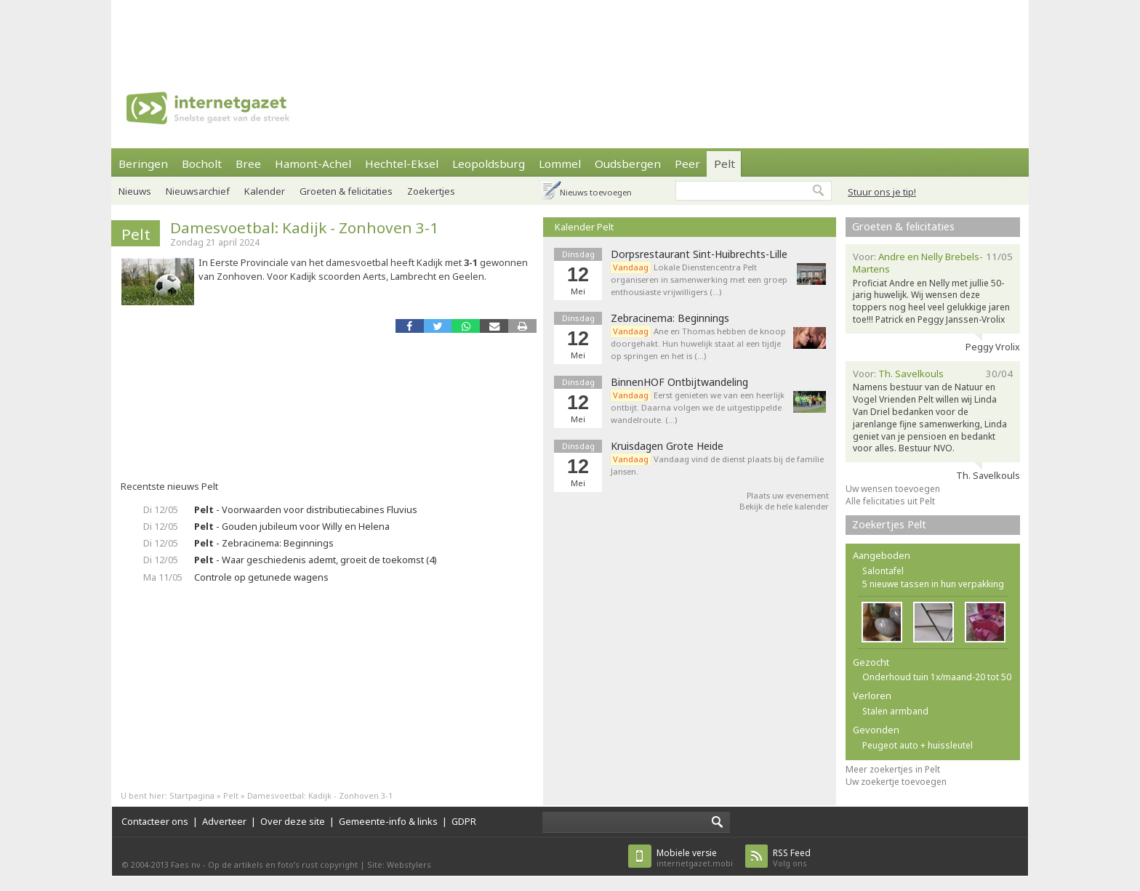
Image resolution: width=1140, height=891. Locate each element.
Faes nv (186, 864)
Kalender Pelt (584, 226)
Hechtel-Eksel (401, 163)
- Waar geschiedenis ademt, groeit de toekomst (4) (315, 559)
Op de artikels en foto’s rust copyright (283, 864)
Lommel (560, 163)
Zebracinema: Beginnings (670, 318)
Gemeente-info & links (388, 821)
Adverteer (224, 821)
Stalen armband (895, 711)
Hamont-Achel (313, 163)
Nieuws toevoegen (596, 192)
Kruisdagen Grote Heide (667, 446)
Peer (687, 163)
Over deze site (292, 821)
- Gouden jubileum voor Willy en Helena (292, 526)
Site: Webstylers (399, 864)
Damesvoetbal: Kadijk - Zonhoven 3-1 (304, 227)
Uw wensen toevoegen (893, 489)
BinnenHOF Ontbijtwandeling (679, 382)
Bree (248, 163)
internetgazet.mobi (695, 857)
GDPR (463, 821)
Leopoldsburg (488, 163)
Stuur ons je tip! (882, 191)
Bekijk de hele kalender (784, 506)
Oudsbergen (628, 163)
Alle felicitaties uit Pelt (890, 501)
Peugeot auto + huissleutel (917, 745)
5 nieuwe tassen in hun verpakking (933, 584)
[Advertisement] (570, 32)
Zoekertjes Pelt (889, 524)
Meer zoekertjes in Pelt (893, 769)
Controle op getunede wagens (261, 577)
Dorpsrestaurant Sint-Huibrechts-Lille (699, 254)
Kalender (264, 191)
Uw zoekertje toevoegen (896, 781)
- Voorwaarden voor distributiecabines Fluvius (305, 509)
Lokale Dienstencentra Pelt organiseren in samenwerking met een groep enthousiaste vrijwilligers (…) (699, 279)
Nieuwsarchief (198, 191)
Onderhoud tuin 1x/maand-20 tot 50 (936, 677)
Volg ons (792, 857)
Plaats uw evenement (788, 495)
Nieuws (135, 191)
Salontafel (883, 571)
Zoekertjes (431, 191)
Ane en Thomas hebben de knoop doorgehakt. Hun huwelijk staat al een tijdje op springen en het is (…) (698, 343)
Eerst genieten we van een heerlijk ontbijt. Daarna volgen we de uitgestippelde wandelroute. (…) (697, 407)
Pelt (724, 163)
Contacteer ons (154, 821)
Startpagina (191, 795)
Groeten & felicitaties (346, 191)
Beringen (143, 163)
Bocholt (202, 163)
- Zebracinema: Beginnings (264, 542)
